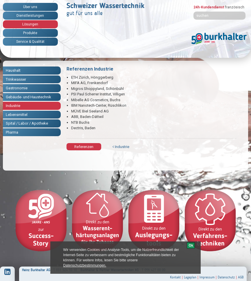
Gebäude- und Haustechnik (28, 97)
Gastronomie (16, 88)
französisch (234, 7)
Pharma (12, 132)
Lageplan (190, 277)
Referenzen (83, 147)
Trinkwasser (16, 79)
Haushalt (13, 70)
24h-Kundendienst (208, 7)
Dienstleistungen (30, 16)
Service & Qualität (30, 42)
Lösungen (30, 24)
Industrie (13, 105)
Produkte (30, 33)
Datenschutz (226, 277)
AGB (241, 277)
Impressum (207, 277)
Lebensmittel (16, 114)
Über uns (30, 7)
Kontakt (175, 277)
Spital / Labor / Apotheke (27, 123)
